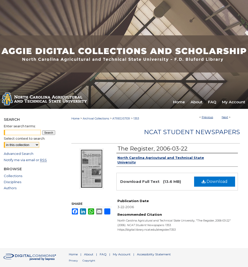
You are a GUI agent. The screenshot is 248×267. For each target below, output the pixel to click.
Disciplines (12, 182)
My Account (122, 254)
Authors (10, 188)
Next (225, 117)
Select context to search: (24, 138)
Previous (207, 117)
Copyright (88, 260)
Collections (13, 176)
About (88, 254)
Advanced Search (18, 154)
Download (215, 181)
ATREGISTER (121, 118)
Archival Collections (96, 118)
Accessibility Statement (154, 254)
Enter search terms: (20, 126)
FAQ (103, 254)
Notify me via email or (25, 160)
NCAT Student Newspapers (192, 132)
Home (75, 118)
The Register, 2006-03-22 (152, 148)
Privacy (73, 260)
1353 (136, 118)
